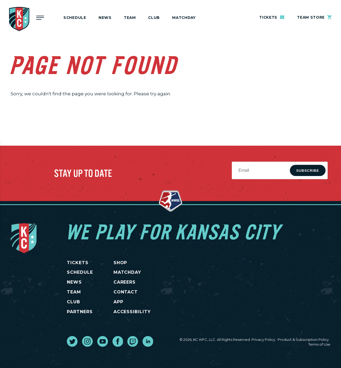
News (105, 17)
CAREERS (124, 282)
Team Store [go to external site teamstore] (314, 17)
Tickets (272, 17)
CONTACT (125, 292)
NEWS (74, 282)
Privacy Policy (263, 339)
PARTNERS (80, 311)
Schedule (74, 17)
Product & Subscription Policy (303, 339)
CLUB (73, 301)
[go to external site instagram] (87, 341)
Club (154, 17)
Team (130, 17)
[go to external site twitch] (132, 341)
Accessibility (132, 311)
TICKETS (77, 262)
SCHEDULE (80, 272)
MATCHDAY (184, 17)
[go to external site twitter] (72, 341)
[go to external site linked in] (148, 341)
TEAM (74, 292)
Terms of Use (319, 344)
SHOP (120, 262)
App (118, 301)
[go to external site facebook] (117, 341)
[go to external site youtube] (102, 341)
